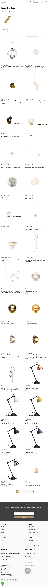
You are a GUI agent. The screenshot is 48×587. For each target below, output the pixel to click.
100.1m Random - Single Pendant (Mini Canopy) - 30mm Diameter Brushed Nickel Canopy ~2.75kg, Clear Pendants (34, 68)
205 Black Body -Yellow (29, 420)
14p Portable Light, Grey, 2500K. (7, 323)
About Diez (3, 526)
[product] (12, 51)
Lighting (4, 29)
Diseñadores (3, 537)
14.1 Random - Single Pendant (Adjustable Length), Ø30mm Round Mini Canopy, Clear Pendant (35, 228)
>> (33, 491)
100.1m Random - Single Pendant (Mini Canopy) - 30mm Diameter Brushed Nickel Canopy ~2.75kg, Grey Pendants (12, 102)
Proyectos (3, 540)
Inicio (2, 11)
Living (10, 29)
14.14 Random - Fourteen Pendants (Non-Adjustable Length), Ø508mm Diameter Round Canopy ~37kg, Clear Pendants (35, 260)
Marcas (2, 534)
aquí (9, 560)
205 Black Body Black (5, 452)
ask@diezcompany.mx (29, 565)
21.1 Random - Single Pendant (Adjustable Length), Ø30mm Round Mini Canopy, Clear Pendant (35, 485)
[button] (40, 2)
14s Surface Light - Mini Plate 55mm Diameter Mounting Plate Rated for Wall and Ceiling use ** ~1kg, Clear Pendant (12, 356)
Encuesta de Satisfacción (34, 545)
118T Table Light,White (5, 228)
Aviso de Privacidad (33, 543)
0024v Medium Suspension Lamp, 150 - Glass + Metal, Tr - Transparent (12, 67)
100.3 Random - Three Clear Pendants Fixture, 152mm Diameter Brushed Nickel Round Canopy (35, 101)
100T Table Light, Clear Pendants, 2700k (33, 135)
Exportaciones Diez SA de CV (15, 585)
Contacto (31, 537)
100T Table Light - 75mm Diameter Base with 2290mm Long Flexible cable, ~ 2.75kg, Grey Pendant (12, 135)
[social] (2, 579)
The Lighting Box (32, 526)
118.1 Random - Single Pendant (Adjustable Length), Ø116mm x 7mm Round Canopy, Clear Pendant (11, 166)
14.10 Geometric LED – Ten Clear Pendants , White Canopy (11, 259)
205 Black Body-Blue (29, 452)
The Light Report (32, 529)
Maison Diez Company (33, 532)
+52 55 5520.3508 (28, 562)
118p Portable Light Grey (6, 197)
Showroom (31, 534)
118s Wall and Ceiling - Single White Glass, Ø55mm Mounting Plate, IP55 (35, 197)
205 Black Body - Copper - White (31, 388)
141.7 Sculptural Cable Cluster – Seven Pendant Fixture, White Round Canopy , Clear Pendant (10, 292)
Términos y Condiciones (34, 540)
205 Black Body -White (5, 420)
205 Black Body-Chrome (6, 484)
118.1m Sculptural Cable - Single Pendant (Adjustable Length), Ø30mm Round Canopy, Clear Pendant (35, 166)
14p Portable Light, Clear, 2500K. (31, 291)
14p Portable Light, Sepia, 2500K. (31, 323)
